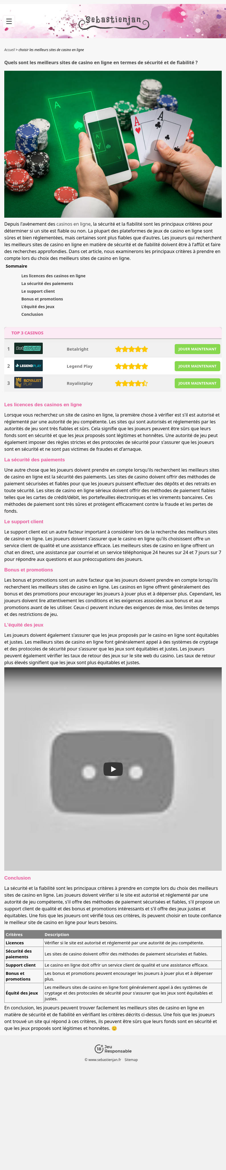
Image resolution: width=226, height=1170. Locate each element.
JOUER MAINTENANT (198, 348)
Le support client (38, 291)
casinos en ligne (73, 224)
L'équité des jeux (37, 306)
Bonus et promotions (42, 299)
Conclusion (32, 314)
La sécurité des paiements (47, 283)
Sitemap (131, 1059)
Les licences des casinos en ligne (53, 275)
